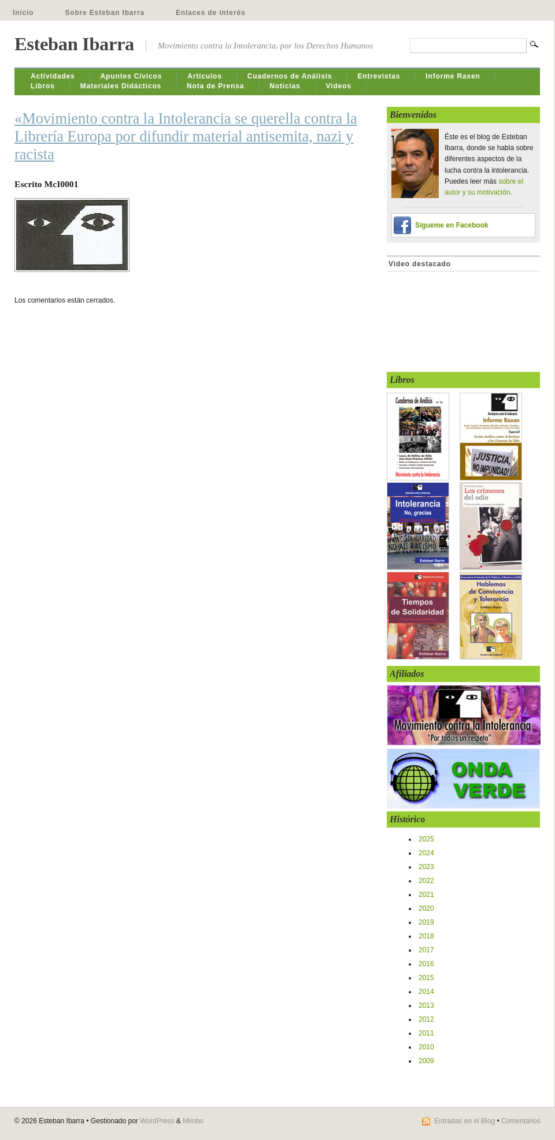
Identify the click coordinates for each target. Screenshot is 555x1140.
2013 (426, 1005)
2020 (426, 908)
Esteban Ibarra (74, 43)
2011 (426, 1033)
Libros (43, 86)
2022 (426, 881)
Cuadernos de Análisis (289, 76)
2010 (426, 1047)
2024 (426, 853)
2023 (426, 867)
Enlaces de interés (211, 13)
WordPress (157, 1121)
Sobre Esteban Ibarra (105, 13)
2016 (426, 964)
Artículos (204, 76)
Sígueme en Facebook (452, 225)
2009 (426, 1061)
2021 (426, 895)
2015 (426, 978)
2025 (426, 839)
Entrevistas (378, 76)
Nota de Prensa (215, 86)
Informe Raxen (453, 76)
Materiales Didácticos (120, 86)
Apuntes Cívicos (131, 76)
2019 (426, 922)
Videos (339, 86)
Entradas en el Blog (464, 1121)
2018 (426, 936)
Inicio (23, 13)
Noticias (284, 86)
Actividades (53, 76)
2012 (426, 1019)
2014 (426, 992)
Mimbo (193, 1121)
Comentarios (521, 1121)
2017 (426, 950)
